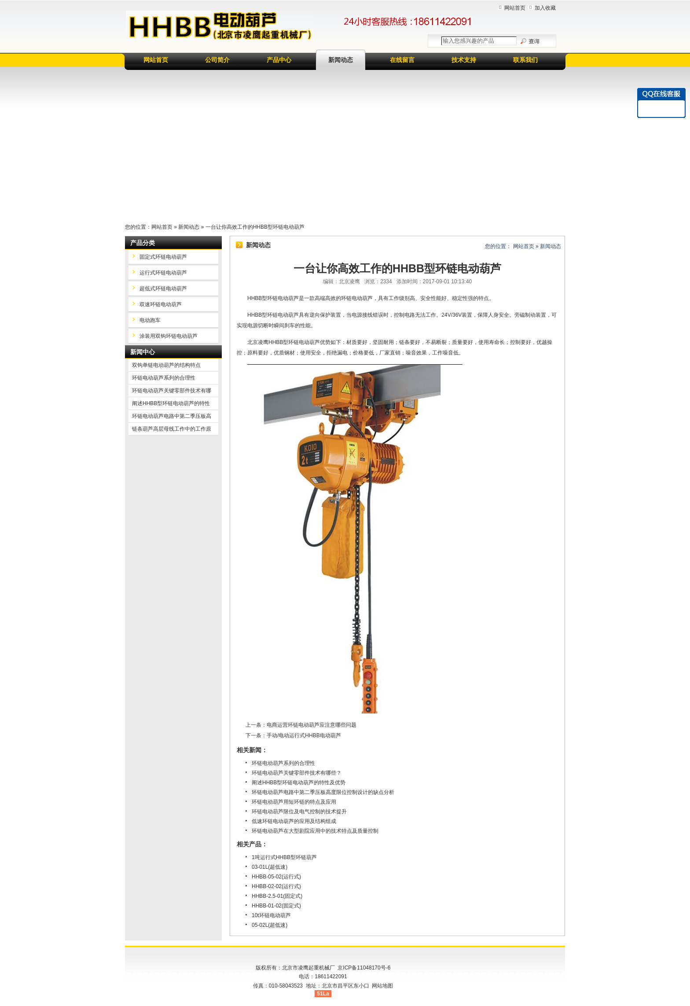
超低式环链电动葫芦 (163, 288)
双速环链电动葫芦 (160, 304)
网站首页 (514, 8)
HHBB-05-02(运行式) (276, 877)
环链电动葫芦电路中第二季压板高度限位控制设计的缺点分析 (323, 792)
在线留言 (402, 59)
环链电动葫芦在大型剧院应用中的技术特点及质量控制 (315, 831)
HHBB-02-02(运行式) (276, 886)
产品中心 (279, 59)
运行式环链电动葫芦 (163, 273)
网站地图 (382, 986)
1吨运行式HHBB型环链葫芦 (284, 857)
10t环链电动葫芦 (271, 915)
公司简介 (217, 59)
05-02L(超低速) (269, 925)
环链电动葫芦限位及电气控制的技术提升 (299, 811)
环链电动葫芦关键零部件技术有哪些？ (296, 773)
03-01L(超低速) (269, 867)
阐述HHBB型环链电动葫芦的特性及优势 (298, 782)
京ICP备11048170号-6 (364, 968)
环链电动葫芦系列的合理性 (283, 763)
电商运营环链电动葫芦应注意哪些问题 (311, 725)
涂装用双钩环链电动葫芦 (168, 336)
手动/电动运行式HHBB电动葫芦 (304, 735)
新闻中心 (142, 351)
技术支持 (463, 59)
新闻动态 (340, 59)
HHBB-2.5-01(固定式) (277, 896)
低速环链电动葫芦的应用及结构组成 (294, 821)
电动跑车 (150, 320)
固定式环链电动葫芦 (163, 257)
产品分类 (142, 242)
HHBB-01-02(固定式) (276, 906)
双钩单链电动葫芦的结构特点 (166, 365)
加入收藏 (545, 8)
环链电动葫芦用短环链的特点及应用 (294, 802)
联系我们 (525, 59)
